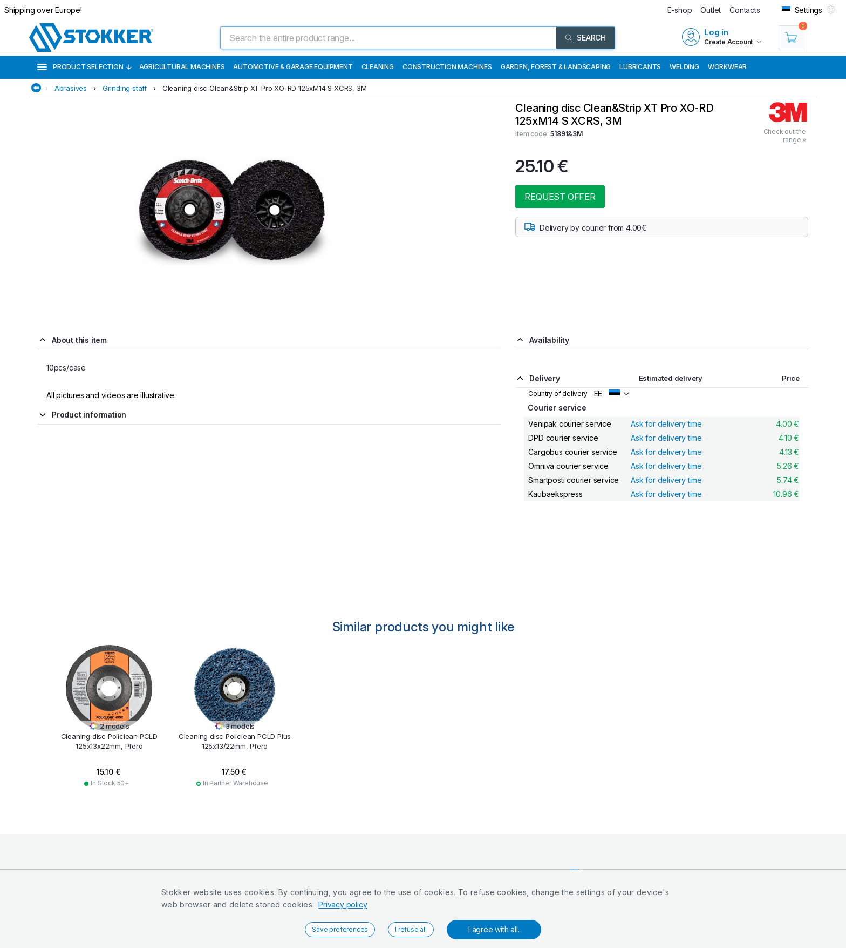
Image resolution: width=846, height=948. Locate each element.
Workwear (727, 67)
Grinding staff (125, 88)
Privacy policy (342, 904)
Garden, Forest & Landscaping (556, 67)
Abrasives (70, 88)
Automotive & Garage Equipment (292, 67)
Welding (684, 67)
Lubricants (640, 67)
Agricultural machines (182, 67)
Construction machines (447, 67)
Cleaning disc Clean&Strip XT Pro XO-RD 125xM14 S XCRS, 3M (264, 88)
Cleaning (377, 67)
